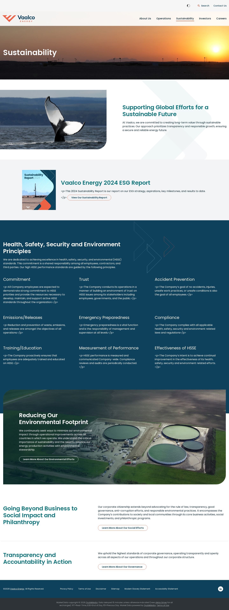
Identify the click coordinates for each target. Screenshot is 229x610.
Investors (205, 18)
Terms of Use (84, 589)
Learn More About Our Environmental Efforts (48, 459)
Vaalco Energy (17, 588)
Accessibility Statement (166, 589)
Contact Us (220, 5)
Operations (163, 18)
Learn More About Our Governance (122, 566)
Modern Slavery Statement (137, 589)
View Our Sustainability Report (89, 197)
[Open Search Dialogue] (203, 5)
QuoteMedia (92, 602)
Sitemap (115, 589)
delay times (161, 602)
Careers (221, 18)
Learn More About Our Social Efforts (123, 527)
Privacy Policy (66, 589)
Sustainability (185, 18)
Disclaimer (101, 589)
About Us (145, 18)
